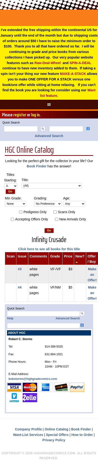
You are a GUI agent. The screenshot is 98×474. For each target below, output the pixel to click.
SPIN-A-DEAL (80, 63)
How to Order (82, 435)
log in (35, 114)
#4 (20, 287)
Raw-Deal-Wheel (47, 63)
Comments (38, 256)
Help (10, 318)
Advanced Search (49, 136)
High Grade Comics (49, 18)
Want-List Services (28, 435)
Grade (55, 256)
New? (80, 256)
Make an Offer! (92, 274)
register (19, 114)
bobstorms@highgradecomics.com (32, 379)
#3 (20, 269)
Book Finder (37, 166)
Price (68, 256)
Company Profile (28, 429)
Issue (22, 256)
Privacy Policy (53, 440)
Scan (10, 256)
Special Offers (57, 435)
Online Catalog (57, 429)
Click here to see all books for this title (49, 249)
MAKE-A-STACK (73, 74)
